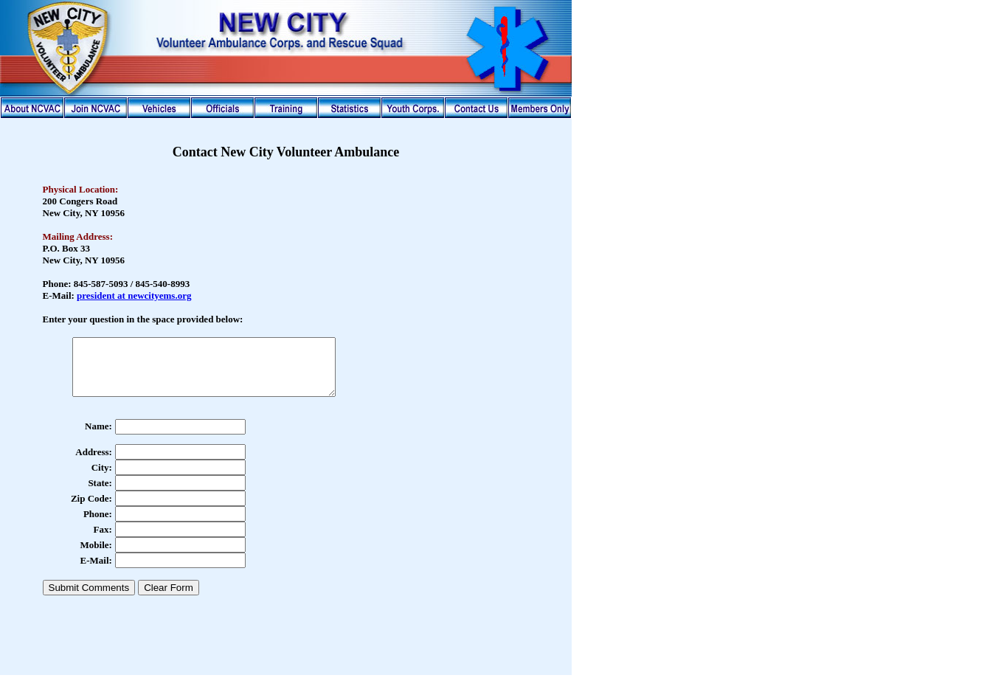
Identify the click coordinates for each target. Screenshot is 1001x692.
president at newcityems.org (134, 295)
